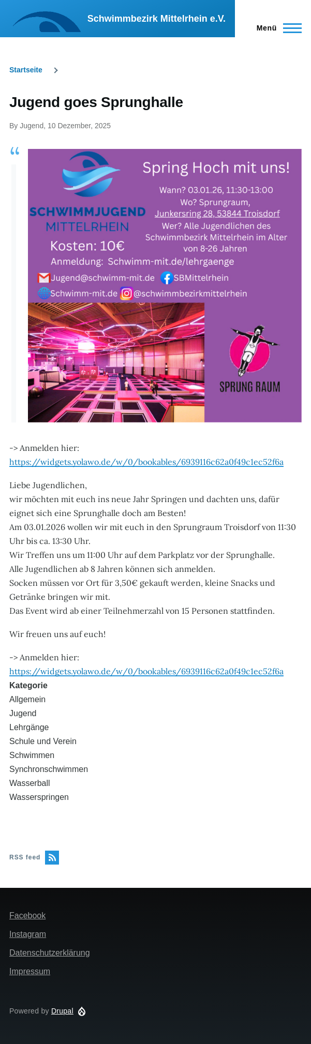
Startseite (25, 70)
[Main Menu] (276, 28)
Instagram (27, 934)
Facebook (27, 915)
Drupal (62, 1011)
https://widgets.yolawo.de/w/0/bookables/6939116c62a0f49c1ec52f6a (146, 462)
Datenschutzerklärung (49, 952)
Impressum (29, 971)
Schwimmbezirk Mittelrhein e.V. (156, 18)
